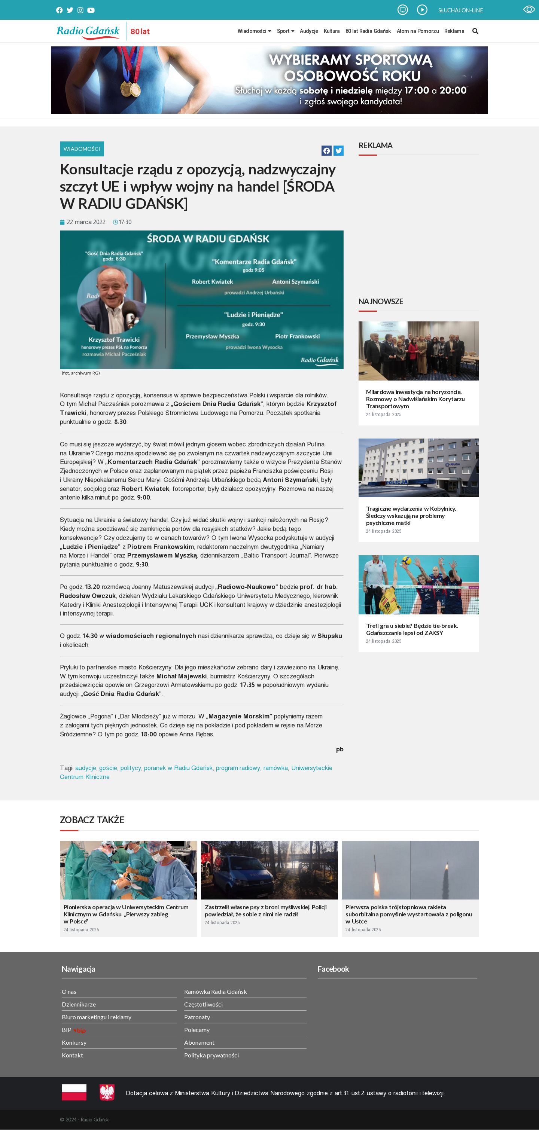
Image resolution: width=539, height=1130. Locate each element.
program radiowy (238, 768)
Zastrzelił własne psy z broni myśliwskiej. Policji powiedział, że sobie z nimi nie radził (266, 910)
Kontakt (72, 1055)
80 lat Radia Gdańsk (368, 31)
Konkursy (74, 1042)
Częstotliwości (203, 1004)
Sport (286, 31)
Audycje (309, 31)
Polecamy (197, 1029)
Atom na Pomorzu (418, 31)
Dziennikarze (79, 1004)
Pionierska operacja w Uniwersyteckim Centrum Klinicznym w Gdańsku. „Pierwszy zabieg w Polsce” (126, 914)
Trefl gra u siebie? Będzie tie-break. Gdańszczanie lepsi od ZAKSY (412, 629)
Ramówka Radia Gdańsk (215, 991)
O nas (69, 991)
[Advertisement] (420, 227)
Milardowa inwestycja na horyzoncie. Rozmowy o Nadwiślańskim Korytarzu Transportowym (415, 398)
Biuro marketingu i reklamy (96, 1016)
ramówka (276, 768)
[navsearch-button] (475, 31)
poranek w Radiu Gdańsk (178, 768)
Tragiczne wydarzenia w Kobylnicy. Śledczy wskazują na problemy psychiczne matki (411, 515)
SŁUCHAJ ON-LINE (460, 10)
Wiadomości (254, 31)
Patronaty (197, 1016)
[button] (327, 151)
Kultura (332, 31)
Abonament (199, 1042)
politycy (131, 768)
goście (108, 768)
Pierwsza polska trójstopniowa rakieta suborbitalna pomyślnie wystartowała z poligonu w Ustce (408, 914)
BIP (66, 1029)
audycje (85, 768)
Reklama (454, 31)
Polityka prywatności (211, 1055)
